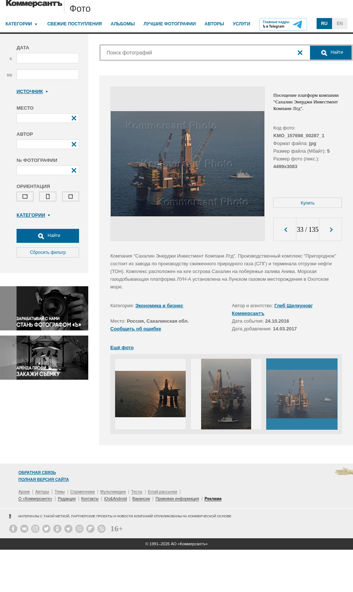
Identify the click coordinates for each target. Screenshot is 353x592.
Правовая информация (177, 498)
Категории (19, 23)
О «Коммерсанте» (35, 498)
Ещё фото (121, 347)
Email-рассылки (162, 491)
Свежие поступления (74, 23)
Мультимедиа (113, 491)
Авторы (214, 23)
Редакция (66, 498)
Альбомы (123, 23)
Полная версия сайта (43, 479)
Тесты (137, 491)
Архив (24, 491)
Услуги (241, 23)
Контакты (90, 498)
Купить (308, 203)
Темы (60, 491)
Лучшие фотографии (169, 23)
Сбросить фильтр (48, 252)
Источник (32, 91)
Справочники (82, 491)
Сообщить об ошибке (135, 329)
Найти (47, 235)
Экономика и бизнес (159, 305)
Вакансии (141, 498)
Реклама (212, 498)
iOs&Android (115, 498)
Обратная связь (37, 472)
